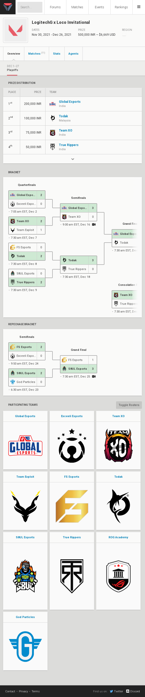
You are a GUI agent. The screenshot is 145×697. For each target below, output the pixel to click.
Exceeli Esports (72, 416)
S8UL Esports (25, 537)
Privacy (23, 691)
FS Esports (71, 476)
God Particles (25, 617)
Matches (77, 7)
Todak (118, 476)
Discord (133, 691)
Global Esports (25, 416)
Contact (10, 691)
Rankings (121, 7)
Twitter (116, 691)
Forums (55, 7)
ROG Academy (118, 537)
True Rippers (72, 537)
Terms (36, 691)
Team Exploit (25, 476)
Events (99, 7)
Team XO (118, 416)
